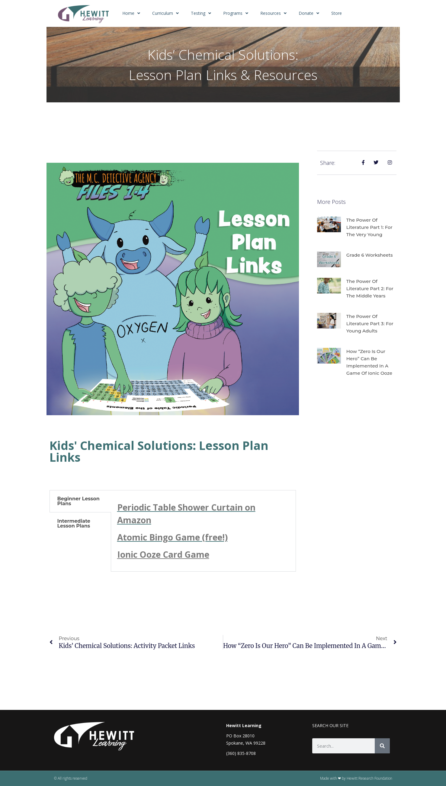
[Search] (382, 745)
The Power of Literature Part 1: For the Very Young (370, 227)
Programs (235, 13)
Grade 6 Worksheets (371, 255)
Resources (273, 13)
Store (336, 13)
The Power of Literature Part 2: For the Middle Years (371, 288)
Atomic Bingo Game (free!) (172, 537)
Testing (201, 13)
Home (131, 13)
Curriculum (165, 13)
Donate (309, 13)
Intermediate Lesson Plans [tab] (73, 523)
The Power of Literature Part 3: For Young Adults (371, 323)
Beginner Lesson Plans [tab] (78, 501)
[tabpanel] (203, 530)
